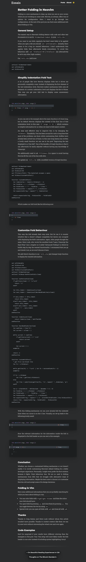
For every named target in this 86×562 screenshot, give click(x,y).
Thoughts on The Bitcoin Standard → (43, 557)
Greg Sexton (55, 139)
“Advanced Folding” (52, 245)
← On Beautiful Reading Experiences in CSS (43, 552)
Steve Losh (26, 242)
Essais (16, 3)
